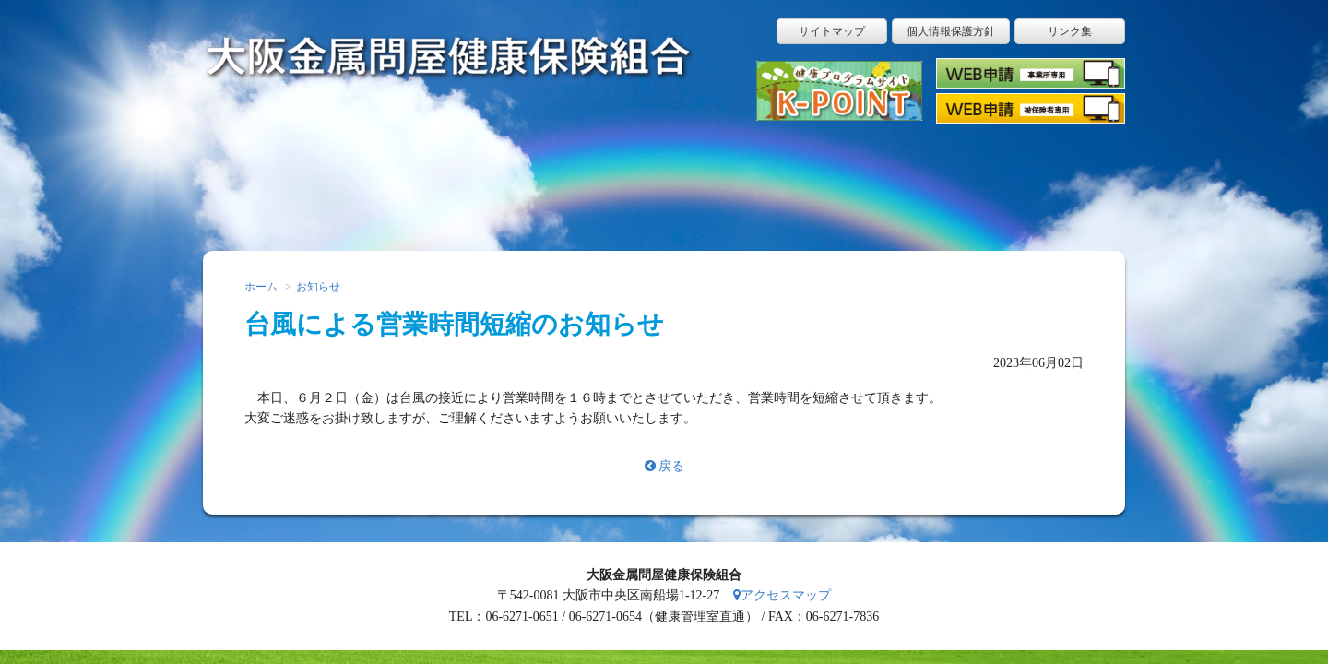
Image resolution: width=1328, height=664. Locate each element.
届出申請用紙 (399, 180)
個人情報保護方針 (951, 31)
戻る (664, 466)
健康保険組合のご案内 (926, 180)
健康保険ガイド (663, 180)
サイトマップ (832, 31)
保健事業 (795, 180)
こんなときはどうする (531, 180)
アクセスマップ (782, 595)
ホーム (267, 180)
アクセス (1058, 180)
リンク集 (1070, 31)
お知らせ (318, 286)
